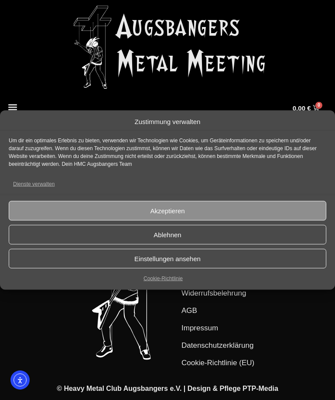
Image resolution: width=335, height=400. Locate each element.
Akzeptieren (167, 210)
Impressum (199, 328)
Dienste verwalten (34, 184)
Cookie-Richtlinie (163, 279)
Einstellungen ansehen (167, 258)
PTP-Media (260, 388)
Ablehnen (167, 234)
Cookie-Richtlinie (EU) (217, 363)
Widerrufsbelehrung (213, 293)
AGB (189, 310)
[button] (12, 107)
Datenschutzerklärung (217, 345)
